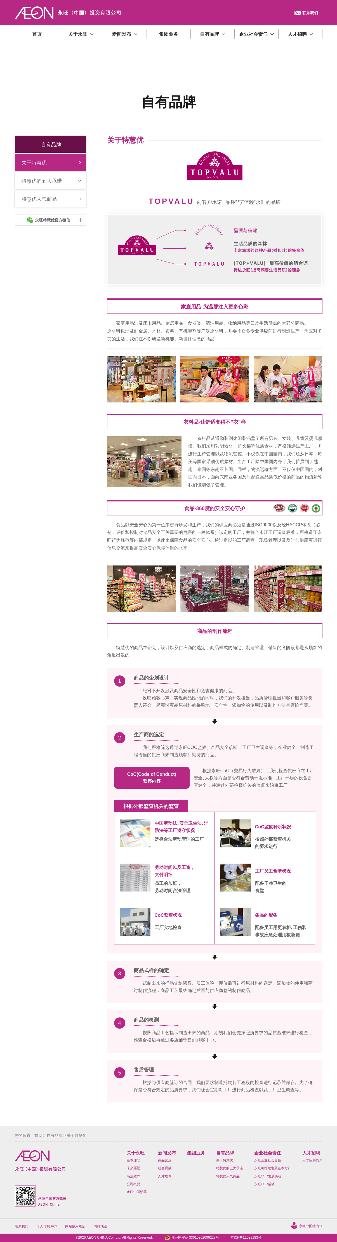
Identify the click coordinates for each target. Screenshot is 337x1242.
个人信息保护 (47, 1226)
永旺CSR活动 (264, 1184)
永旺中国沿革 (137, 1192)
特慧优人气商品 (228, 1176)
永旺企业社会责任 (267, 1160)
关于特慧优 (224, 1160)
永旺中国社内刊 (310, 1226)
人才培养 (164, 1176)
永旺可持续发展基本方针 (272, 1168)
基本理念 (133, 1160)
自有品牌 (54, 1135)
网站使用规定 (75, 1226)
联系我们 (21, 1226)
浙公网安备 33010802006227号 (195, 1237)
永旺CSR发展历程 (268, 1176)
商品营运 (164, 1160)
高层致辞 (133, 1176)
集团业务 (196, 1152)
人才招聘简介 (312, 1160)
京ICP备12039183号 (245, 1237)
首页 (38, 1135)
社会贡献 (164, 1168)
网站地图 (100, 1226)
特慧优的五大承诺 (229, 1168)
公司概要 (133, 1184)
